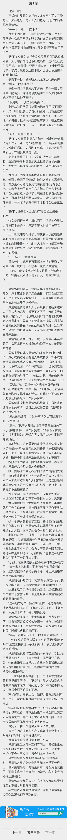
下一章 (50, 833)
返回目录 (33, 833)
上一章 (17, 833)
